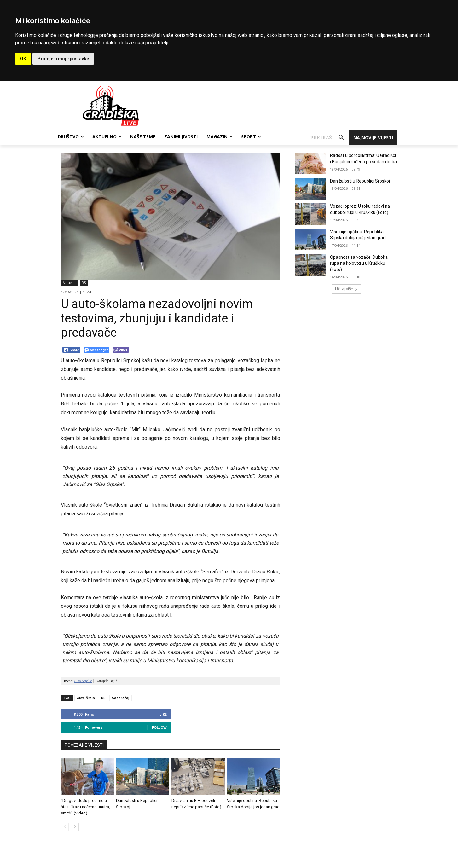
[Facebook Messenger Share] (96, 350)
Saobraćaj (120, 697)
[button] (329, 137)
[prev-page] (65, 827)
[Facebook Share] (71, 350)
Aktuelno (69, 283)
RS (84, 283)
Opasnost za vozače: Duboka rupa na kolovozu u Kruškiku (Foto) (359, 263)
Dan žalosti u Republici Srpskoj (360, 180)
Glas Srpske (83, 681)
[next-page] (75, 827)
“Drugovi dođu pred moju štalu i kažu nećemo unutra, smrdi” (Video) (85, 806)
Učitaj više (346, 289)
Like (163, 714)
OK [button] (23, 58)
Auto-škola (86, 697)
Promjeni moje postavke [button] (63, 58)
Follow (159, 727)
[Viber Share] (121, 350)
